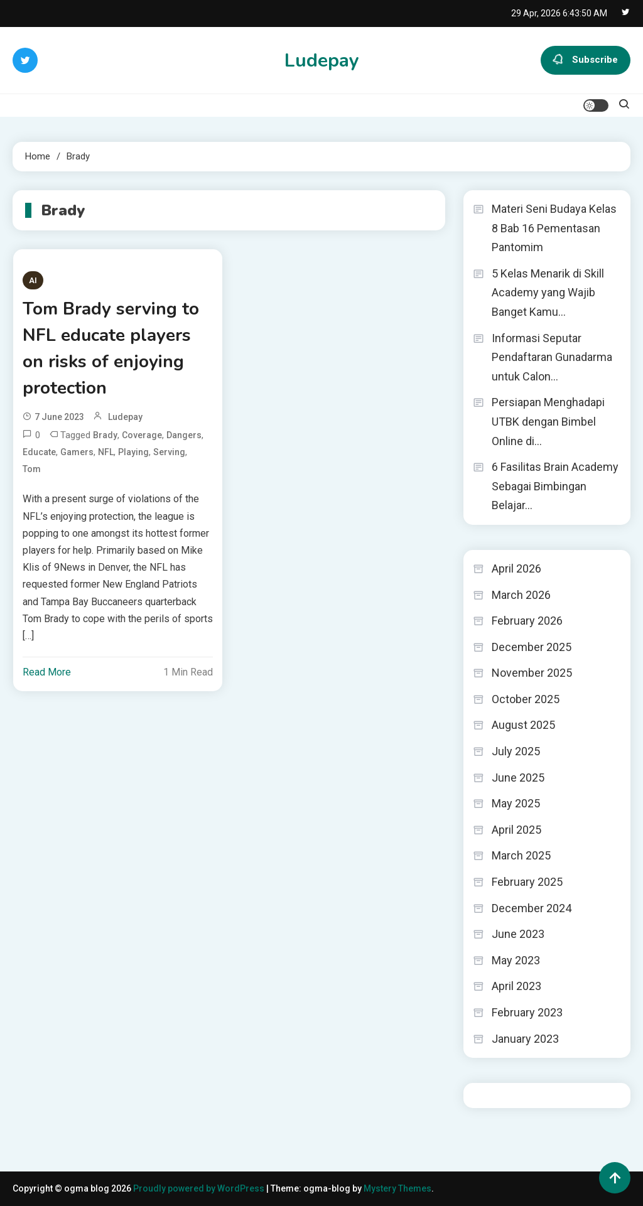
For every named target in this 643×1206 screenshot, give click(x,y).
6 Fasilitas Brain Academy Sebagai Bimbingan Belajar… (555, 486)
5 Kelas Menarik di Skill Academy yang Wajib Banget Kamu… (548, 292)
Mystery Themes (397, 1188)
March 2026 (521, 594)
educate (39, 452)
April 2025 (516, 829)
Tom (32, 469)
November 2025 (532, 672)
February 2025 (527, 881)
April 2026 (516, 568)
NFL (106, 452)
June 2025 (518, 777)
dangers (184, 435)
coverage (142, 435)
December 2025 (531, 647)
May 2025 (516, 803)
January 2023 (525, 1038)
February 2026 (527, 620)
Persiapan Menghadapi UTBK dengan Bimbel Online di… (548, 421)
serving (169, 452)
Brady (105, 435)
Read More (47, 672)
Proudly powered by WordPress (199, 1188)
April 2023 (516, 986)
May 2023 (516, 960)
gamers (77, 452)
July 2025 (516, 751)
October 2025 (525, 699)
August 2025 (523, 724)
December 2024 (531, 908)
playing (133, 452)
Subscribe (585, 60)
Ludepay (321, 60)
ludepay (125, 417)
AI (33, 280)
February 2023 (527, 1012)
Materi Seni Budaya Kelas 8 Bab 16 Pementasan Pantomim (554, 228)
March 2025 (521, 855)
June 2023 (518, 933)
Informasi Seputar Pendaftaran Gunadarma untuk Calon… (552, 357)
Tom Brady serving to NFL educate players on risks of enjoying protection (111, 348)
